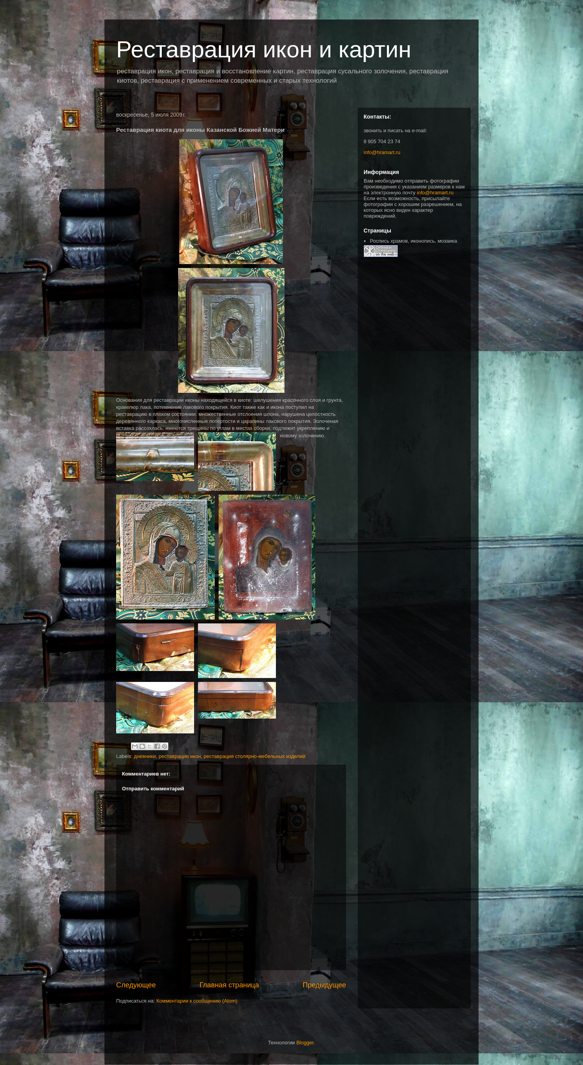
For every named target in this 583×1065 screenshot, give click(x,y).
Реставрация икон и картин (264, 49)
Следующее (136, 985)
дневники (145, 756)
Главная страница (229, 985)
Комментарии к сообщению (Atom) (196, 1001)
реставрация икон (180, 756)
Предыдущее (324, 985)
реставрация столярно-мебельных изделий (255, 756)
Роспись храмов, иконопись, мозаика (413, 241)
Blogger (304, 1042)
